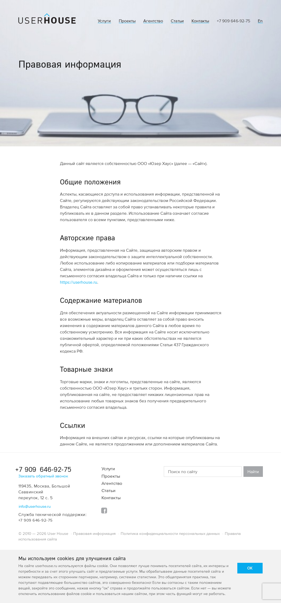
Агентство (153, 21)
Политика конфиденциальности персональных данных (170, 533)
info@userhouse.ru (35, 506)
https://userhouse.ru (78, 282)
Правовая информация (94, 533)
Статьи (177, 21)
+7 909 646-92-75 (233, 21)
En (260, 21)
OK (250, 568)
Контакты (200, 21)
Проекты (127, 21)
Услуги (104, 21)
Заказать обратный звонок (43, 476)
